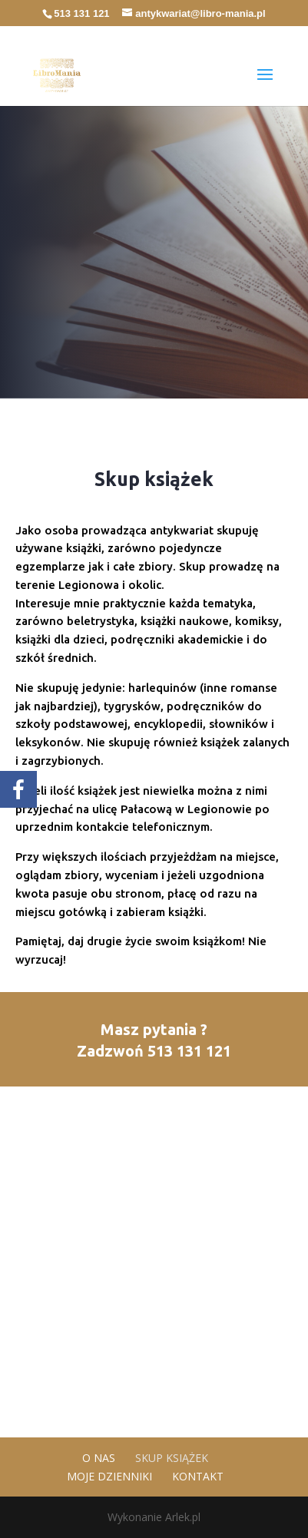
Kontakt (198, 1476)
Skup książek (171, 1457)
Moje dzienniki (109, 1476)
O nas (98, 1457)
